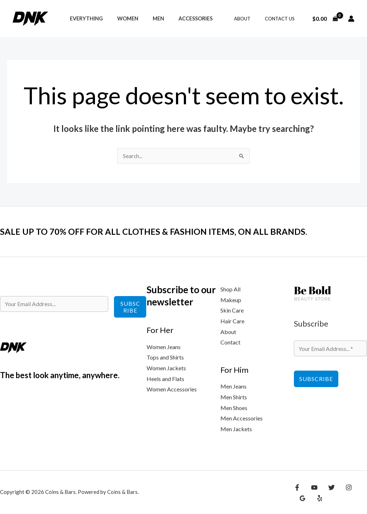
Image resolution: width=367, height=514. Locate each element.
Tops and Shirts (165, 357)
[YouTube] (312, 488)
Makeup (230, 300)
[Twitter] (328, 488)
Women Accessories (172, 389)
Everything (84, 18)
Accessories (182, 18)
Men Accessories (241, 418)
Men (148, 18)
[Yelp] (301, 498)
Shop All (230, 289)
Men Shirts (233, 397)
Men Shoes (233, 408)
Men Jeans (233, 386)
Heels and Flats (165, 379)
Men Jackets (236, 429)
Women (121, 18)
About (250, 19)
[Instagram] (343, 488)
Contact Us (282, 19)
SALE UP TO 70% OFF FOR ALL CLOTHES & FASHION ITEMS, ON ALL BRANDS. (166, 231)
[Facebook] (297, 488)
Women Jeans (164, 347)
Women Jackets (166, 368)
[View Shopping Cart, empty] (325, 19)
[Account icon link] (351, 18)
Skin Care (232, 310)
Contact (230, 342)
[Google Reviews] (359, 488)
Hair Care (232, 321)
